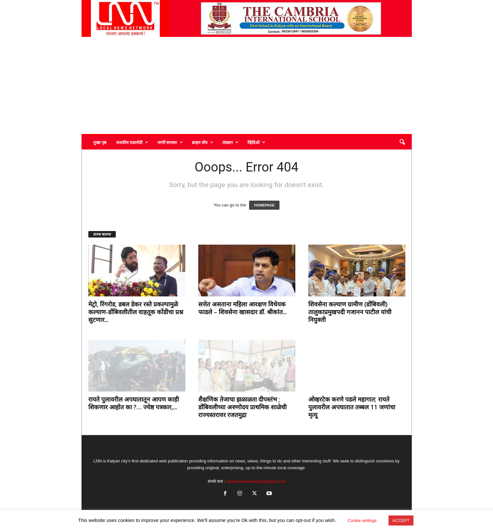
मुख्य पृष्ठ (99, 142)
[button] (402, 142)
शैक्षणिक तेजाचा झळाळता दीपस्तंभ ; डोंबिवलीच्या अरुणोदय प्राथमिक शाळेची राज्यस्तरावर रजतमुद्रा (242, 407)
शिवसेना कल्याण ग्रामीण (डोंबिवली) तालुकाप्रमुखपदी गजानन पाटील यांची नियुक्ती (349, 312)
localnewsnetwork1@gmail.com (255, 481)
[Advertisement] (247, 85)
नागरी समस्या (170, 142)
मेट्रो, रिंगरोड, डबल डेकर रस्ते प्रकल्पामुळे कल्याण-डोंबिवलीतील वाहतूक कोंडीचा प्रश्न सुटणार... (135, 312)
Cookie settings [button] (362, 520)
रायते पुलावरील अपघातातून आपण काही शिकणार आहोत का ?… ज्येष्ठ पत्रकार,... (133, 403)
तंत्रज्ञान (230, 142)
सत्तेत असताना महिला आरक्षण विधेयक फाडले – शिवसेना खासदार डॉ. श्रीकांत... (242, 308)
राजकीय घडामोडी (132, 142)
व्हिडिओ (256, 142)
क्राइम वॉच (202, 142)
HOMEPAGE (264, 205)
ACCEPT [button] (401, 520)
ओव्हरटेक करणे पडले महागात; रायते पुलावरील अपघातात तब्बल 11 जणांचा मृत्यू (351, 407)
